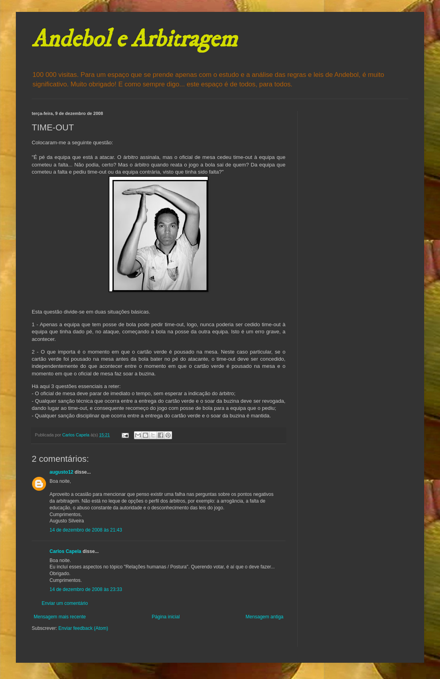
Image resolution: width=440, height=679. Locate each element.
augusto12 (61, 472)
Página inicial (166, 617)
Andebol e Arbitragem (134, 39)
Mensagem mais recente (60, 617)
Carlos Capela (65, 551)
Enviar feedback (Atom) (83, 628)
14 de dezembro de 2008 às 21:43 (86, 530)
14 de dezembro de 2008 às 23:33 (86, 589)
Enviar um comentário (65, 603)
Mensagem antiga (264, 617)
